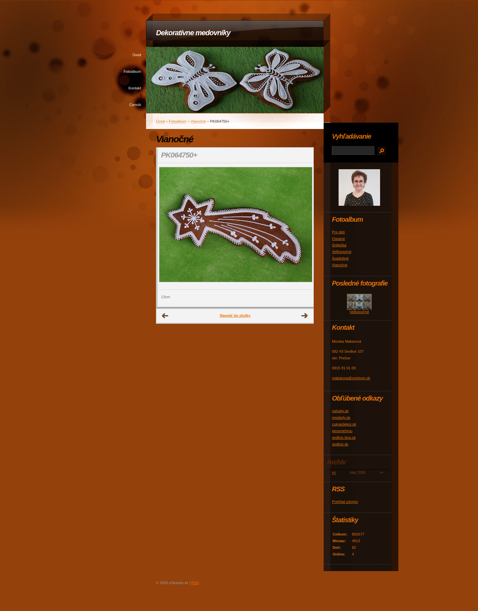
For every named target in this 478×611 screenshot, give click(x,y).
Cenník (135, 105)
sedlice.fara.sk (344, 437)
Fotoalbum (132, 71)
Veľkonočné (342, 252)
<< (334, 472)
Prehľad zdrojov (345, 502)
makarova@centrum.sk (351, 378)
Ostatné (338, 239)
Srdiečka (339, 245)
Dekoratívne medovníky (193, 33)
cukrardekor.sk (344, 424)
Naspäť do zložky (235, 315)
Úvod (136, 55)
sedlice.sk (340, 444)
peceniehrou (342, 431)
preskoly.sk (341, 418)
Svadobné (340, 258)
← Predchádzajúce (165, 316)
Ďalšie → (305, 316)
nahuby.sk (340, 411)
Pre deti (338, 232)
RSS (195, 583)
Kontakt (134, 88)
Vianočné (198, 121)
